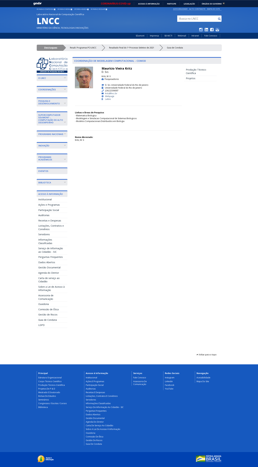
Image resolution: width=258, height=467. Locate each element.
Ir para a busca (81, 9)
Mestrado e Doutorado (49, 392)
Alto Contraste (197, 9)
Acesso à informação (149, 4)
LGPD (41, 325)
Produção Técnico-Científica (196, 71)
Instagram (169, 377)
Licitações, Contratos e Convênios (51, 227)
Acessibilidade (180, 9)
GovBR (37, 3)
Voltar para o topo (207, 354)
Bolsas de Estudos (47, 396)
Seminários (43, 399)
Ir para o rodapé (99, 9)
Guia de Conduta (175, 47)
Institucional (45, 199)
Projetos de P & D (46, 388)
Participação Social (48, 210)
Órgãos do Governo (212, 4)
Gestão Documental (49, 267)
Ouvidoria (43, 304)
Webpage (109, 96)
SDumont (140, 35)
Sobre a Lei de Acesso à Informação (51, 288)
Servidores (44, 234)
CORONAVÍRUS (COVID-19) (116, 3)
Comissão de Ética (48, 309)
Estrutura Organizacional (50, 377)
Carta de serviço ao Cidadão (49, 280)
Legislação (189, 4)
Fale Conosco (210, 35)
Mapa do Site (213, 9)
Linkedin (169, 381)
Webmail (182, 35)
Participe (171, 4)
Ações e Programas (49, 204)
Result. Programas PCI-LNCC (83, 47)
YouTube (169, 388)
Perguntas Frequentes (50, 257)
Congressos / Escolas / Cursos (52, 403)
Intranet (195, 35)
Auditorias (43, 215)
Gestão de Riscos (47, 314)
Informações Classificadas (45, 241)
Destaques (50, 47)
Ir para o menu (64, 9)
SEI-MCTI (168, 35)
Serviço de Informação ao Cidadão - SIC (50, 250)
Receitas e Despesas (49, 220)
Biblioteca (43, 407)
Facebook (169, 385)
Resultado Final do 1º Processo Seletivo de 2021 (131, 47)
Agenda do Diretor (48, 272)
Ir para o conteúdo (46, 9)
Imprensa (154, 35)
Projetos (190, 78)
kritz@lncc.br (111, 93)
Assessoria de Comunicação (45, 297)
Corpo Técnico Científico (50, 381)
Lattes (108, 99)
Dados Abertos (46, 262)
